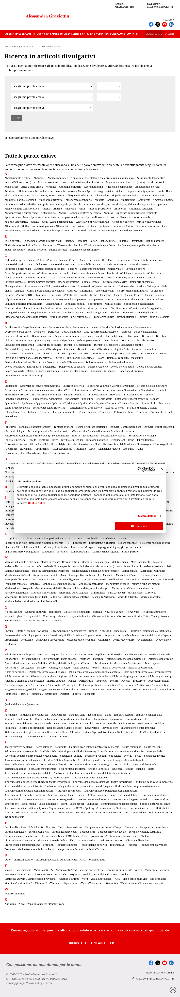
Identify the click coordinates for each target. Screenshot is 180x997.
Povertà (125, 680)
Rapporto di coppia (46, 719)
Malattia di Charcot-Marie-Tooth (23, 566)
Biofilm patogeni (154, 240)
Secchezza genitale (151, 751)
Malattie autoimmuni (129, 566)
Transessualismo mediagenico (132, 840)
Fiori (97, 444)
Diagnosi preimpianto (66, 336)
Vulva (142, 883)
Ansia (82, 208)
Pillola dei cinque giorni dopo (128, 676)
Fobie (92, 448)
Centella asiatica (47, 277)
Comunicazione (154, 299)
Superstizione (138, 812)
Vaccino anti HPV (43, 870)
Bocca (37, 245)
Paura (8, 663)
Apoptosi (108, 213)
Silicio (151, 768)
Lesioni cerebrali (127, 542)
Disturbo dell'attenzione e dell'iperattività (28, 357)
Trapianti (48, 844)
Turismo (101, 849)
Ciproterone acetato (104, 286)
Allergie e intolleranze (79, 195)
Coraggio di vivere (15, 312)
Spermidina (29, 808)
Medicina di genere (68, 579)
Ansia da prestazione (99, 208)
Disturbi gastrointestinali (61, 349)
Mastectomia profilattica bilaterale (80, 575)
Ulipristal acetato (23, 859)
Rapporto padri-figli (138, 719)
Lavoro (122, 538)
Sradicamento (105, 808)
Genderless (113, 463)
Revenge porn (110, 727)
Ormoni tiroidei (151, 635)
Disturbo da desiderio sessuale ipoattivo (101, 353)
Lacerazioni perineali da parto (52, 538)
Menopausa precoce (117, 583)
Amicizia (99, 199)
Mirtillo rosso (135, 592)
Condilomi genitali (75, 303)
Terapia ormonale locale (112, 831)
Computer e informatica (129, 299)
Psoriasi (64, 693)
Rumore (64, 736)
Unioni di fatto (97, 859)
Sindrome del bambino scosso (71, 773)
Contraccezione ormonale (59, 308)
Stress (52, 812)
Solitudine (92, 803)
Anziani (63, 213)
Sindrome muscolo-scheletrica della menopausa (111, 790)
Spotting (89, 808)
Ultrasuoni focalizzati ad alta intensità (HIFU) (61, 859)
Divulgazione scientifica (80, 357)
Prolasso (85, 689)
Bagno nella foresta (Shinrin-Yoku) (43, 240)
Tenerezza (131, 827)
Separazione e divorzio (54, 764)
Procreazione (126, 685)
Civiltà (8, 290)
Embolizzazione (98, 394)
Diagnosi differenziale (17, 336)
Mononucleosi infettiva (76, 597)
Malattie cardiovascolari (157, 566)
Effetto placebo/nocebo (78, 390)
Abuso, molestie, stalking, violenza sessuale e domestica (102, 178)
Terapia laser (87, 831)
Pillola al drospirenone (140, 667)
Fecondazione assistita (113, 435)
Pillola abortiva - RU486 (86, 667)
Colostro (159, 295)
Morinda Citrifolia (128, 597)
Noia (145, 616)
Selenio (128, 755)
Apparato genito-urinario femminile (136, 213)
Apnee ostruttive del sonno (85, 213)
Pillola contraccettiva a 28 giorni (49, 676)
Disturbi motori (86, 349)
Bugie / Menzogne (15, 249)
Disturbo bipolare (66, 353)
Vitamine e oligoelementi (64, 883)
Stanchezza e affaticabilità (154, 808)
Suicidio (80, 812)
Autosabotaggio (108, 230)
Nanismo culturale (35, 611)
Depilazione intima (121, 327)
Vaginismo (151, 870)
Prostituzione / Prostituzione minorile (154, 689)
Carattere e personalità (18, 268)
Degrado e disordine (34, 327)
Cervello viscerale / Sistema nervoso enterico (30, 281)
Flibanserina (42, 448)
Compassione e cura (39, 299)
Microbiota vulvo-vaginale (73, 592)
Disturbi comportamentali (19, 344)
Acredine (51, 186)
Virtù (85, 878)
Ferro (55, 440)
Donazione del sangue (103, 371)
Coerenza (56, 295)
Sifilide (129, 768)
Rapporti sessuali (123, 714)
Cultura (143, 316)
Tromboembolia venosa (153, 844)
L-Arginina (11, 538)
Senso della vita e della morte (21, 764)
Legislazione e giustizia (102, 542)
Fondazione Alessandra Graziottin (160, 5)
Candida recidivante (114, 264)
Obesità (9, 630)
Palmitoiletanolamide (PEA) (20, 654)
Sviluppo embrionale (161, 812)
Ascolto (35, 221)
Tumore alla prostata (60, 849)
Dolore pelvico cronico (149, 366)
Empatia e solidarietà (17, 398)
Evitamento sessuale (161, 412)
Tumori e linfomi (84, 849)
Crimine (114, 312)
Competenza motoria (101, 299)
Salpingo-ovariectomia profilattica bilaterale (94, 747)
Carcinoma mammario (92, 268)
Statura (9, 812)
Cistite (140, 286)
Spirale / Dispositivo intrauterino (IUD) (60, 808)
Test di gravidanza (93, 836)
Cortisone (54, 312)
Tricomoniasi (117, 844)
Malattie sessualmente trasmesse (50, 570)
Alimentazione (21, 195)
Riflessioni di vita (79, 732)
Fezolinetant (118, 440)
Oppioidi (65, 635)
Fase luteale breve (121, 431)
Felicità (32, 440)
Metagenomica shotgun (96, 588)
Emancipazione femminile (46, 394)
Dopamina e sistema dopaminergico (25, 375)
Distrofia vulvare (145, 340)
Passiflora (84, 658)
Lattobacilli (91, 538)
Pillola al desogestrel (113, 667)
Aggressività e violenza (112, 191)
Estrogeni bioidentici (64, 412)
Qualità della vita (14, 704)
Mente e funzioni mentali (146, 583)
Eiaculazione (131, 390)
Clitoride (72, 290)
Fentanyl (44, 440)
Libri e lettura (24, 547)
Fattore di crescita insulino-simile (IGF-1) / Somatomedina (37, 435)
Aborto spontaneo (58, 178)
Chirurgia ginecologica (114, 281)
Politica (72, 680)
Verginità (74, 874)
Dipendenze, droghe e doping (33, 340)
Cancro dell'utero (37, 264)
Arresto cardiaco (116, 217)
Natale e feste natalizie (77, 611)
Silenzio (140, 768)
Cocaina (9, 295)
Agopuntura (149, 191)
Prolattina (98, 689)
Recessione (60, 723)
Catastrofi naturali (108, 273)
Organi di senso (93, 635)
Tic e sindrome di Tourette (20, 840)
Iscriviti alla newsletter (124, 5)
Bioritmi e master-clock (18, 245)
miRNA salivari (116, 592)
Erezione (111, 403)
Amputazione (46, 204)
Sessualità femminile (144, 764)
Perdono (120, 663)
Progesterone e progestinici (20, 689)
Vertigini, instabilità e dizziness (100, 874)
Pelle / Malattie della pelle (64, 663)
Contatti (132, 33)
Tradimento (105, 840)
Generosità (128, 463)
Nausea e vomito (114, 611)
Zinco (22, 904)
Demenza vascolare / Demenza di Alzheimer (74, 327)
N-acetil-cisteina (13, 611)
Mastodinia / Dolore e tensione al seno (137, 575)
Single (81, 795)
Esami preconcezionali (17, 407)
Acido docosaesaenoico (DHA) (51, 182)
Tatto (61, 827)
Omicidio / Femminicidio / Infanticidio (150, 630)
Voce (83, 883)
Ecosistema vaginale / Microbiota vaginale (110, 385)
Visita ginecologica (101, 878)
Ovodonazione (163, 639)
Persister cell (135, 663)
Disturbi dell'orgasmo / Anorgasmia (24, 349)
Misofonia (150, 592)
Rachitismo (11, 714)
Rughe (53, 736)
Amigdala (112, 199)
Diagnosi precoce (42, 336)
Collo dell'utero (133, 295)
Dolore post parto (14, 371)
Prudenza (11, 693)
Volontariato (96, 883)
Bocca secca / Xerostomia (57, 245)
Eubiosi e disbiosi (124, 412)
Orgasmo (110, 635)
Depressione (142, 327)
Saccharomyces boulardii (19, 747)
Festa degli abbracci (97, 440)
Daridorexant (12, 327)
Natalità (97, 611)
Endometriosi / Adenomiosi (46, 398)
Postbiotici (101, 680)
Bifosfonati (137, 240)
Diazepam (133, 336)
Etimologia (105, 412)
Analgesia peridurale (69, 204)
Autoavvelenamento (111, 226)
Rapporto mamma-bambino (75, 719)
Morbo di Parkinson (103, 597)
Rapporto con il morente (18, 719)
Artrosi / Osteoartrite (16, 221)
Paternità (98, 658)
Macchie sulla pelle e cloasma (21, 562)
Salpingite (60, 747)
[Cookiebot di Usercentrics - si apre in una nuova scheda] (140, 469)
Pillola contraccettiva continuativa (89, 676)
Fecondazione (90, 435)
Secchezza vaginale (71, 755)
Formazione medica (109, 448)
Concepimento (53, 303)
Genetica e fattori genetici (152, 463)
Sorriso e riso (12, 808)
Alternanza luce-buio (153, 195)
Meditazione (116, 579)
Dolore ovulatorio (98, 366)
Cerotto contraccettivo (100, 277)
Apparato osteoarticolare (45, 217)
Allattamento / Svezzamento (48, 195)
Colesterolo (70, 295)
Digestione (162, 336)
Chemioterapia (90, 281)
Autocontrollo (157, 226)
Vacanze (9, 870)
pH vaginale (27, 667)
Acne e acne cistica (32, 186)
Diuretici (59, 357)
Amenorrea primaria (51, 199)
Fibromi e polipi (39, 444)
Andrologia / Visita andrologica (130, 204)
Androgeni (104, 204)
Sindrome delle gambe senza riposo (65, 786)
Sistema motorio (34, 799)
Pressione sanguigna (16, 685)
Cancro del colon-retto (92, 260)
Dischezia (127, 340)
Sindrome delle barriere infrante (23, 786)
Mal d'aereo (102, 562)
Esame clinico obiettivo (155, 403)
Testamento (113, 836)
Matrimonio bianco (44, 579)
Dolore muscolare (96, 362)
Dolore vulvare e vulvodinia (43, 371)
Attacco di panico (43, 226)
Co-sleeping (157, 290)
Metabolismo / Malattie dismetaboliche (58, 588)
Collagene (105, 295)
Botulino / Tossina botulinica (90, 245)
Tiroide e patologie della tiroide (56, 840)
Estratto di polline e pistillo (142, 407)
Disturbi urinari (45, 353)
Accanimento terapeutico (151, 178)
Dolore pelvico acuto (122, 366)
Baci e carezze (13, 240)
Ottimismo (104, 639)
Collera (118, 295)
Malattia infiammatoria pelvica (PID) (93, 566)
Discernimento (111, 340)
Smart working (160, 799)
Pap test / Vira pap (61, 654)
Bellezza (123, 240)
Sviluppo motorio (14, 816)
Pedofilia (42, 663)
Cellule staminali (14, 277)
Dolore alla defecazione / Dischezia (24, 362)
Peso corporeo (153, 663)
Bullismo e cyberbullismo (84, 249)
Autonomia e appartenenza (57, 230)
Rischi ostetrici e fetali (129, 732)
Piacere (41, 667)
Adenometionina (93, 186)
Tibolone (145, 836)
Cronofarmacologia (103, 316)
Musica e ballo (13, 601)
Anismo (57, 208)
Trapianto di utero (66, 844)
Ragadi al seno (77, 714)
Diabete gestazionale (145, 331)
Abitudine (39, 178)
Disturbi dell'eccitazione (77, 344)
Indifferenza (12, 510)
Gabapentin (11, 463)
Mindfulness (98, 592)
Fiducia (72, 444)
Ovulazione (11, 644)
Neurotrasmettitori (129, 616)
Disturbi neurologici (109, 349)
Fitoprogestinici (163, 444)
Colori (148, 295)
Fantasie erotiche (63, 426)
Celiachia (153, 273)
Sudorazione (66, 812)
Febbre (76, 435)
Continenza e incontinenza (139, 303)
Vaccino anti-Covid (66, 870)
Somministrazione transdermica (119, 803)
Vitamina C (11, 883)
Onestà (53, 635)
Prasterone (139, 680)
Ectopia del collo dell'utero (152, 385)
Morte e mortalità (151, 597)
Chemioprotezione (68, 281)
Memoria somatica (16, 583)
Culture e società (159, 316)
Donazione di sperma (131, 371)
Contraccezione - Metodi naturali (23, 308)
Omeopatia (120, 630)
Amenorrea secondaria (79, 199)
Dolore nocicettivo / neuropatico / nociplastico (30, 366)
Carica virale (115, 268)
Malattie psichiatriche (17, 570)
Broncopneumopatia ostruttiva (139, 245)
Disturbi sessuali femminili (139, 349)
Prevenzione (37, 685)
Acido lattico (12, 186)
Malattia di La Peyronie (57, 566)
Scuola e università (127, 751)
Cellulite (30, 277)
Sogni (64, 803)
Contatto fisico (113, 303)
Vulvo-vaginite (157, 883)
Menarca (35, 583)
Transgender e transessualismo (22, 844)
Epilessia (56, 403)
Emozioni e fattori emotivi (138, 394)
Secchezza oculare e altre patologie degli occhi (31, 755)
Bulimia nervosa (37, 249)
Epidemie (27, 403)
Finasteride (85, 444)
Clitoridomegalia (104, 290)
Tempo (118, 827)
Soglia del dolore (48, 803)
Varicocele (61, 874)
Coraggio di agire (156, 308)
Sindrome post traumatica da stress (25, 795)
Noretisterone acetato (36, 620)
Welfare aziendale (15, 893)
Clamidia (19, 290)
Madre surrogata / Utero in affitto (60, 562)
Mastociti (108, 575)
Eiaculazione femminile (154, 390)
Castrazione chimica (83, 273)
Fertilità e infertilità (72, 440)
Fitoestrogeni (144, 444)
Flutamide (80, 448)
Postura (114, 680)
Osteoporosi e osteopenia (81, 639)
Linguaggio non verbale (125, 547)
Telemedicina (74, 827)
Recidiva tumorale (105, 723)
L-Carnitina (26, 538)
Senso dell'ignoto (134, 760)
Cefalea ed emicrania (133, 273)
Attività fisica (63, 226)
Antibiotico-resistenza (141, 208)
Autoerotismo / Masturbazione (22, 230)
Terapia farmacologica (64, 831)
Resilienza (10, 727)
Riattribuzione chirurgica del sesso (24, 732)
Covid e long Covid (96, 312)
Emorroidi (115, 394)
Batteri (93, 240)
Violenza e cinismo (68, 878)
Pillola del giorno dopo (160, 676)
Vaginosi (164, 870)
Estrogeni (44, 412)
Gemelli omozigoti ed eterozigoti (85, 463)
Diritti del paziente (63, 340)
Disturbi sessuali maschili (19, 353)
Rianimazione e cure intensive (138, 727)
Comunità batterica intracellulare (24, 303)
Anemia (46, 208)
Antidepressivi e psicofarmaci (21, 213)
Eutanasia (142, 412)
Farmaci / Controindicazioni (125, 426)
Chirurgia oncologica (142, 281)
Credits (49, 983)
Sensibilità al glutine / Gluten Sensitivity (52, 760)
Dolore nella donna (120, 362)
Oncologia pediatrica (35, 635)
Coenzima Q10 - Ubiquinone (32, 295)
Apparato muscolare (16, 217)
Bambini (82, 240)
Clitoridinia (86, 290)
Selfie (138, 755)
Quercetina (33, 704)
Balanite (70, 240)
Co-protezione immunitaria (132, 290)
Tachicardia (11, 827)
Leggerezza (79, 542)
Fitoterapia (11, 448)
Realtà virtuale (43, 723)
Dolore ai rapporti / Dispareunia (125, 357)
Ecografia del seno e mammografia (40, 385)
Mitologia (55, 597)
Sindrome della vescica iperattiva (154, 781)
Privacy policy (15, 983)
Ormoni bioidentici (128, 635)
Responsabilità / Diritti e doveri (64, 727)
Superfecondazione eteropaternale (108, 812)
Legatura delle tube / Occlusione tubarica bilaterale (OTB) (37, 542)
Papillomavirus (133, 654)
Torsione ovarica (85, 840)
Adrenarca (68, 191)
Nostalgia (57, 620)
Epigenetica (42, 403)
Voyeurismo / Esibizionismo (121, 883)
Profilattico (142, 685)
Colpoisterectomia (15, 299)
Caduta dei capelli (15, 260)
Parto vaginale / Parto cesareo (60, 658)
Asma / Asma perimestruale (57, 221)
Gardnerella (28, 463)
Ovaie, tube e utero (124, 639)
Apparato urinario (72, 217)
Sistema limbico (13, 799)
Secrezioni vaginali (95, 755)
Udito (8, 859)
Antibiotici (120, 208)
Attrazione (79, 226)
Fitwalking (26, 448)
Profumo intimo (160, 685)
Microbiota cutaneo (139, 588)
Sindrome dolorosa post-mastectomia (136, 786)
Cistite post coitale (157, 286)
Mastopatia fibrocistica (17, 579)
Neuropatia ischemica (78, 616)
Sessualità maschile (15, 768)
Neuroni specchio (53, 616)
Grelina (9, 481)
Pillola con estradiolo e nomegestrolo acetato (94, 672)
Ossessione (27, 639)
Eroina (123, 403)
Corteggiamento (37, 312)
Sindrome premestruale (61, 795)
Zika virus (10, 904)
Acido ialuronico (157, 182)
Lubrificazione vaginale (105, 551)
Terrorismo (48, 836)
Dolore (100, 357)
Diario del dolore (115, 336)
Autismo (92, 226)
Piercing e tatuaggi (59, 667)
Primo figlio (69, 685)
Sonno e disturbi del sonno (155, 803)
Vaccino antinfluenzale (119, 870)
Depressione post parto (18, 331)
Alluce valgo (102, 195)
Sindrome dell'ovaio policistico (89, 777)
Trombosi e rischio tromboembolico (25, 849)
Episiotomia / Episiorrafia (78, 403)
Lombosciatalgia (80, 551)
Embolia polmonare (75, 394)
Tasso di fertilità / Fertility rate (38, 827)
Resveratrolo (92, 727)
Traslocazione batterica (93, 844)
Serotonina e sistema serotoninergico (91, 764)
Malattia (157, 562)
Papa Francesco (84, 654)
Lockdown (62, 551)
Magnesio (87, 562)
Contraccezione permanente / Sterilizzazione (102, 308)
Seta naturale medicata (72, 768)
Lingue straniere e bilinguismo (22, 551)
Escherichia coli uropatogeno (86, 407)
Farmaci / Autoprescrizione (91, 426)
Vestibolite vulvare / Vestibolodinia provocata (30, 878)
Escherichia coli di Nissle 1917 (50, 407)
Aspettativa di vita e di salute (92, 221)
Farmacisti (79, 431)
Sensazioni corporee (16, 760)
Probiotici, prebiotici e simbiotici (97, 685)
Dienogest (147, 336)
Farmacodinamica (98, 431)
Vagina (138, 870)
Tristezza (132, 844)
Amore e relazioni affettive (21, 204)
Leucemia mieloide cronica (155, 542)
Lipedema (48, 551)
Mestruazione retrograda (19, 588)
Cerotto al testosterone (72, 277)
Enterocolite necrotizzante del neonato (137, 398)
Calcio (31, 260)
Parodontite (11, 658)
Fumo (140, 448)
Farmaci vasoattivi (60, 431)
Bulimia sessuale (58, 249)
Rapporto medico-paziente (109, 719)
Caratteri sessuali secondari (49, 268)
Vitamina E (41, 883)
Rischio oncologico (15, 736)
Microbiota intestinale (43, 592)
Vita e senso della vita (135, 878)
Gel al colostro (45, 463)
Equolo (100, 403)
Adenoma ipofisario (70, 186)
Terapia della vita (39, 831)
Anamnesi (89, 204)
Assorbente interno (123, 221)
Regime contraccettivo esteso (135, 723)
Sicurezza (117, 768)
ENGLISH (169, 33)
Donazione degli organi (75, 371)
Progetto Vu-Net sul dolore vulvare (58, 689)
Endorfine (87, 398)
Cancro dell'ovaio (14, 264)
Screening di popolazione (99, 751)
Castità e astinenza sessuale (53, 273)
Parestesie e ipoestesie (157, 654)
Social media (29, 803)
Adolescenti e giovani (147, 186)
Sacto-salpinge (44, 747)
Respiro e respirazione (31, 727)
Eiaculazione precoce (17, 394)
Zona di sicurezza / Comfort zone (45, 904)
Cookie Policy (37, 503)
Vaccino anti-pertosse (92, 870)
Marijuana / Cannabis (152, 570)
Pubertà (76, 693)
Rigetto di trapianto (103, 732)
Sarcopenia (30, 751)
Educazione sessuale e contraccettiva (41, 390)
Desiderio (53, 331)
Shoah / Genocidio (98, 768)
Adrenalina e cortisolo (47, 191)
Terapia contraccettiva (153, 827)
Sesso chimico (122, 764)
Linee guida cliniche (56, 547)
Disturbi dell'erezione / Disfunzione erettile (118, 344)
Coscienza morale (73, 312)
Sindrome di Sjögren (100, 786)
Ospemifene (11, 639)
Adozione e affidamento (18, 191)
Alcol (7, 195)
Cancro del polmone (119, 260)
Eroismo (134, 403)
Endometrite (72, 398)
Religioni (160, 723)
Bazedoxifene (108, 240)
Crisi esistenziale (80, 316)
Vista (117, 878)
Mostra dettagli (147, 515)
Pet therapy (11, 667)
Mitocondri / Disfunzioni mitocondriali (26, 597)
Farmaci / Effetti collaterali (159, 426)
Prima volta (53, 685)
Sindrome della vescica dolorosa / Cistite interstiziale (102, 781)
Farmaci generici (37, 431)
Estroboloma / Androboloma (21, 412)
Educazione (11, 390)
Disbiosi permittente (88, 340)
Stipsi (34, 812)
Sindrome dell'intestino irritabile (109, 773)
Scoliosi (78, 751)
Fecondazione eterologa (142, 435)
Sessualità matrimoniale (42, 768)
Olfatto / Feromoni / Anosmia (32, 630)
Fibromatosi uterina (16, 444)
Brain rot (114, 245)
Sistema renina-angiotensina (93, 799)
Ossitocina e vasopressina (50, 639)
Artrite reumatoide (139, 217)
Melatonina (132, 579)
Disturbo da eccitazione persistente (147, 353)
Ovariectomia (145, 639)
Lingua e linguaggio (97, 547)
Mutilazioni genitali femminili (40, 601)
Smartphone (12, 803)
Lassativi (78, 538)
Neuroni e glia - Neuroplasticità (22, 616)
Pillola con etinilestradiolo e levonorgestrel (147, 672)
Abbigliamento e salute (18, 178)
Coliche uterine (88, 295)
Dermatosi (39, 331)
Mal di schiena (120, 562)
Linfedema (77, 547)
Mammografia (130, 570)
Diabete (126, 331)
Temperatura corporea (98, 827)
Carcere (72, 268)
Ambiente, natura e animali (20, 199)
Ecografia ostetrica (73, 385)
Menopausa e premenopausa (59, 583)
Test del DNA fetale (69, 836)
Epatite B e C (12, 403)
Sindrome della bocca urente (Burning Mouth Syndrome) (37, 781)
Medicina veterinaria (94, 579)
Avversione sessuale (130, 230)
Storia (43, 812)
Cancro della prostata (62, 264)
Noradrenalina (13, 620)
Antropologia (48, 213)
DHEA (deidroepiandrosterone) (101, 331)
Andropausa (158, 204)
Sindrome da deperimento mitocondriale (28, 773)
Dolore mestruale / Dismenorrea (65, 362)
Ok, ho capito (139, 526)
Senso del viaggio (112, 760)
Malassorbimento (140, 562)
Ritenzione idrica (37, 736)
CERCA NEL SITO (154, 33)
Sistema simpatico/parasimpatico (130, 799)
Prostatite (124, 689)
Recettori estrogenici (81, 723)
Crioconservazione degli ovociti (139, 312)
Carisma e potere (135, 268)
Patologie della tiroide (160, 658)
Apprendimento (95, 217)
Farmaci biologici (15, 431)
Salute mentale (13, 751)
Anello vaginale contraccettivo (22, 208)
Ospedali (167, 635)
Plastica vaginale (56, 680)
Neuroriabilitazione (104, 616)
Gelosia (60, 463)
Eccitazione (11, 385)
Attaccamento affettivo (17, 226)
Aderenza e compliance (119, 186)
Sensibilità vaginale (89, 760)
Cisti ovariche (126, 286)
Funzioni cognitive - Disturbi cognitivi (26, 453)
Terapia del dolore (15, 831)
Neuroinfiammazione (154, 611)
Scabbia (44, 751)
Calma (40, 260)
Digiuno (9, 340)
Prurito (24, 693)
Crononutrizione (126, 316)
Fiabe (131, 440)
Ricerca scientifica (57, 732)
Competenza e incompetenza (69, 299)
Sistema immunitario (154, 795)
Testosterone (130, 836)
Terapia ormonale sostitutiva (145, 831)
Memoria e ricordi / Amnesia (158, 579)
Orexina (77, 635)
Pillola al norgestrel (15, 672)
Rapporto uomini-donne (18, 723)
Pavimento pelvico (24, 663)
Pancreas (43, 654)
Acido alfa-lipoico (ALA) (18, 182)
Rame (108, 714)
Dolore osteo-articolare (72, 366)
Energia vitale (104, 398)
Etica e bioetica (87, 412)
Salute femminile (131, 747)
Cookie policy (34, 983)
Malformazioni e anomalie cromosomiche (95, 570)
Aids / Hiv (164, 191)
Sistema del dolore (129, 795)
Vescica (124, 874)
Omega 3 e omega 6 (100, 630)
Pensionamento (103, 663)
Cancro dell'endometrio (147, 260)
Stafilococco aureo (126, 808)
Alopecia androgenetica (124, 195)
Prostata (111, 689)
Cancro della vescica (88, 264)
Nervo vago (133, 611)
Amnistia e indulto (163, 199)
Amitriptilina (128, 199)
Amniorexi (144, 199)
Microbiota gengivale (16, 592)
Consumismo (95, 303)
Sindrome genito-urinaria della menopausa (29, 790)
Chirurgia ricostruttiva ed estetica (24, 286)
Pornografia (86, 680)
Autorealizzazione (86, 230)
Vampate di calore (15, 874)
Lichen (38, 547)
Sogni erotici (77, 803)
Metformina (118, 588)
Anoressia (70, 208)
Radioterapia (58, 714)
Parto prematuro (30, 658)
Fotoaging (128, 448)
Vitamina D (26, 883)
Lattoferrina (108, 538)
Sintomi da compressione (102, 795)
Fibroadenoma (145, 440)
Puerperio (89, 693)
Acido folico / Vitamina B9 (84, 182)
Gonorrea (10, 476)
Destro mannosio (71, 331)
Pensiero (87, 663)
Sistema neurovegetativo (60, 799)
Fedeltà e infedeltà (15, 440)
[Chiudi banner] (162, 469)
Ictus (7, 501)
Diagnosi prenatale (92, 336)
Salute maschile (153, 747)
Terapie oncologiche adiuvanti (22, 836)
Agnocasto (134, 191)
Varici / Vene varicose (40, 874)
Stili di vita (22, 812)
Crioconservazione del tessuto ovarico (26, 316)
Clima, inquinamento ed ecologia (45, 290)
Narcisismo (55, 611)
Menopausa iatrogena (90, 583)
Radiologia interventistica (34, 714)
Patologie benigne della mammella (125, 658)
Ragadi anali (95, 714)
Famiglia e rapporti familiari (35, 426)
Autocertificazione (136, 226)
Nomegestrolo (159, 616)
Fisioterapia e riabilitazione (118, 444)
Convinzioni (137, 308)
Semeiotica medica (154, 755)
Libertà (9, 547)
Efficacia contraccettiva (107, 390)
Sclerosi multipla (61, 751)
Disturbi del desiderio (49, 344)
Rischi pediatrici (153, 732)
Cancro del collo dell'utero (62, 260)
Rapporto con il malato (149, 714)
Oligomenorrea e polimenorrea (68, 630)
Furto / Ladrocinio (60, 453)
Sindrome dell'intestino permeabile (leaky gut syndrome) (37, 777)
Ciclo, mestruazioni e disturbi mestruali (68, 286)
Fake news (10, 426)
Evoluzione (11, 416)
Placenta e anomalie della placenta (24, 680)
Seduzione (115, 755)
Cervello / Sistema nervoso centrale (136, 277)
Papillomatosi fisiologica (108, 654)
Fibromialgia (58, 444)
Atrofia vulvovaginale (149, 221)
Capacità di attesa (139, 264)
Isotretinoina (165, 523)
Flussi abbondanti (62, 448)
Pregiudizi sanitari (158, 680)
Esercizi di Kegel (114, 407)
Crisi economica (59, 316)
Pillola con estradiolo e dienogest (47, 672)
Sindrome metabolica (68, 790)
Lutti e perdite (130, 551)
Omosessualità (13, 635)
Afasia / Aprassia (87, 191)
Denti (105, 327)
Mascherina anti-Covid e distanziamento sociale (31, 575)
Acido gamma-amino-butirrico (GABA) (123, 182)
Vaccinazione (24, 870)
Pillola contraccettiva (16, 676)
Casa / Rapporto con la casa (20, 273)
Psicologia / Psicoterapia (44, 693)
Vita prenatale (158, 878)
